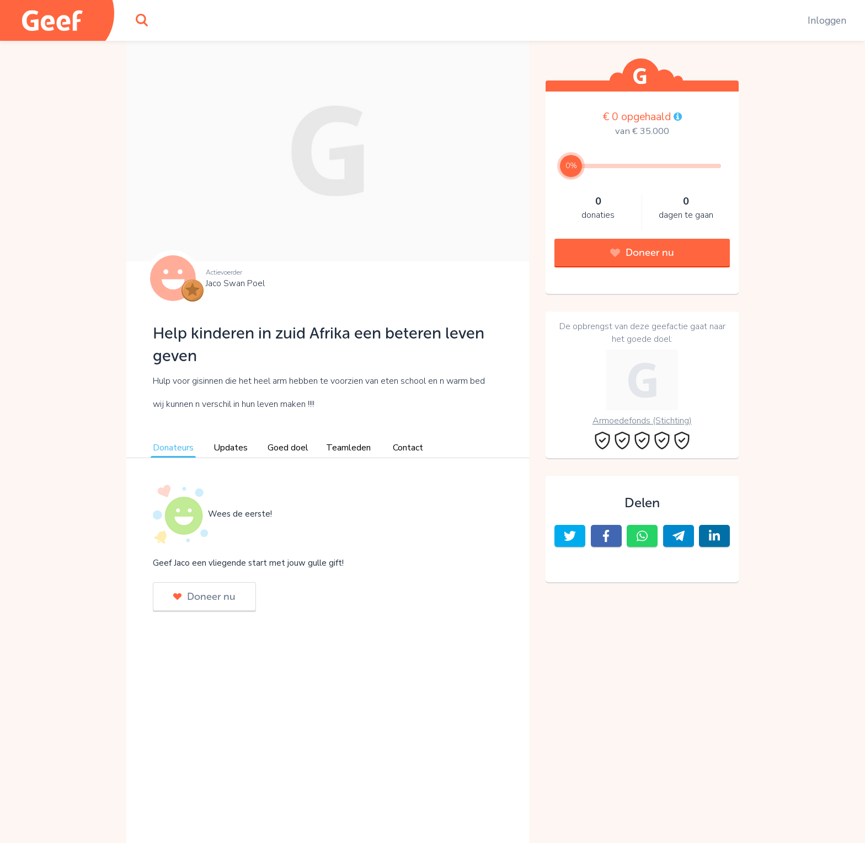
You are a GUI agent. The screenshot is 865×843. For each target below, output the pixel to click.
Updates (230, 448)
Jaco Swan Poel (235, 283)
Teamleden (348, 448)
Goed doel (288, 448)
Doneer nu (204, 596)
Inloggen (827, 20)
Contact (408, 448)
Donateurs (173, 448)
